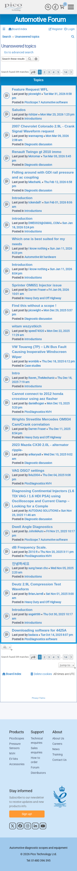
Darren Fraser (37, 289)
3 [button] (49, 72)
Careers (57, 744)
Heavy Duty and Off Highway (42, 298)
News (56, 749)
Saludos (19, 110)
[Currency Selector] (55, 7)
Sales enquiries (36, 750)
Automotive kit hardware (40, 257)
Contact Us (59, 760)
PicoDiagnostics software (40, 639)
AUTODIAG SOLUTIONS (43, 510)
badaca (33, 634)
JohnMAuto (36, 531)
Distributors (38, 773)
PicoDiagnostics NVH (38, 411)
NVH (12, 753)
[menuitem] (69, 29)
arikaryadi (34, 454)
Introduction (22, 198)
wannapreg (35, 136)
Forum (35, 767)
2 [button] (44, 72)
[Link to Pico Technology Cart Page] (62, 7)
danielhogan (36, 403)
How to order (35, 760)
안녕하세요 (20, 564)
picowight (34, 94)
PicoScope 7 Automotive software (46, 102)
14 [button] (65, 72)
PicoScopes (16, 738)
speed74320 (36, 331)
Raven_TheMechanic (41, 377)
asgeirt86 (34, 614)
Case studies (32, 365)
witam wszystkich (26, 326)
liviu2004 (34, 475)
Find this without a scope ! (34, 306)
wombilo (33, 361)
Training (57, 754)
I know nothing (37, 248)
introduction (22, 218)
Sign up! (27, 814)
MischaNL (34, 182)
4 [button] (53, 72)
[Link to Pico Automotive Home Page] (13, 7)
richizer (33, 114)
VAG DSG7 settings (28, 470)
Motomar (34, 156)
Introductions (33, 118)
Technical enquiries (37, 741)
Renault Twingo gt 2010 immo (36, 152)
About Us (58, 738)
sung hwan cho (38, 568)
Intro (16, 373)
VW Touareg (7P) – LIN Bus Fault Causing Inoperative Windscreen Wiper (39, 352)
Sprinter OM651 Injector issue (37, 285)
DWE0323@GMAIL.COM (44, 223)
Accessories (16, 764)
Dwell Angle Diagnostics (32, 527)
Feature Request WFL (30, 89)
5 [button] (58, 72)
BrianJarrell (35, 593)
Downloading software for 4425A (39, 630)
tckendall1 (34, 202)
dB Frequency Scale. (29, 547)
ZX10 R (33, 551)
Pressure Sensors (15, 746)
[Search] (48, 7)
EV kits (13, 759)
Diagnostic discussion (38, 144)
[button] (33, 72)
